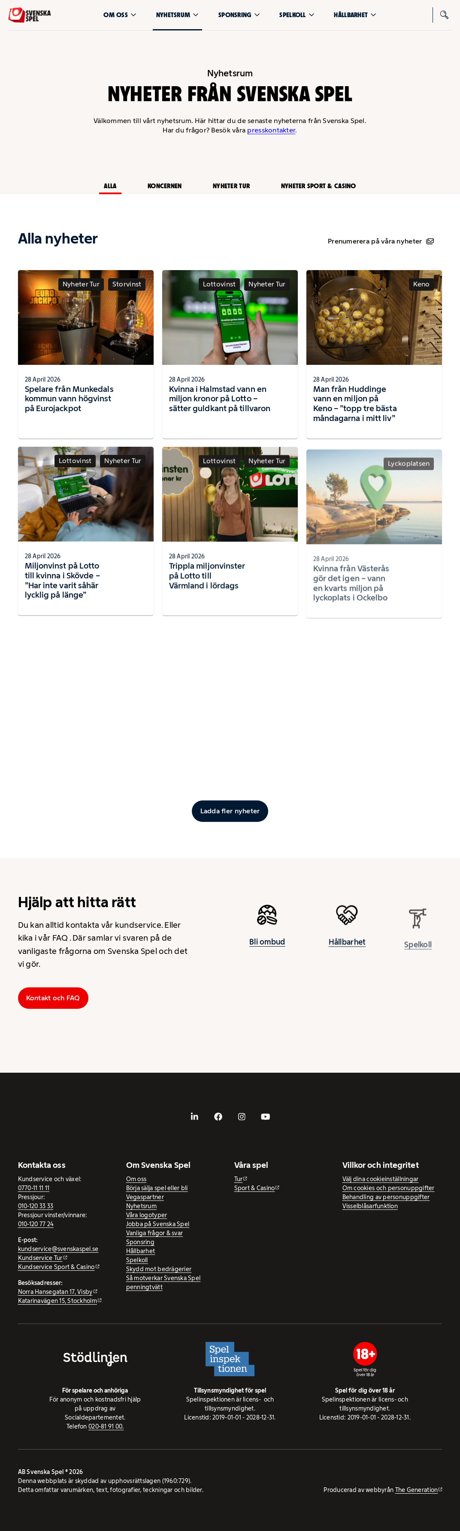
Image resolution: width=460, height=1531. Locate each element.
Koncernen (165, 186)
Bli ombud (267, 945)
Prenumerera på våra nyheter (381, 241)
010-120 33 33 (36, 1206)
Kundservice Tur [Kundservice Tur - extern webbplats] (40, 1258)
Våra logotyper (146, 1215)
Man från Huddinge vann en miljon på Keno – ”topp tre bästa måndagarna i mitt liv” (355, 407)
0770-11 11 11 (34, 1188)
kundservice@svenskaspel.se (58, 1249)
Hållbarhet (355, 15)
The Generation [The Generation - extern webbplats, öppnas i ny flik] (416, 1490)
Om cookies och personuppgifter (388, 1188)
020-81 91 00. (106, 1426)
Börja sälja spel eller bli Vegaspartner (157, 1192)
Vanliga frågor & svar (154, 1233)
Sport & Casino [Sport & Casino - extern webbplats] (254, 1188)
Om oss (119, 15)
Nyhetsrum (177, 15)
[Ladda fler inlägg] (230, 811)
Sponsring (239, 15)
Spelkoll (296, 15)
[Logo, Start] (29, 15)
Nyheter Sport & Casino (318, 186)
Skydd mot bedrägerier (159, 1269)
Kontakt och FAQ (53, 998)
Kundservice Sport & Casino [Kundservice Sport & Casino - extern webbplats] (56, 1267)
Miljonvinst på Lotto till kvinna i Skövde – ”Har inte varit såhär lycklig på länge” (62, 584)
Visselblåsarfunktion (370, 1206)
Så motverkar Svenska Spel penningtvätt (163, 1282)
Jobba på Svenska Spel (158, 1224)
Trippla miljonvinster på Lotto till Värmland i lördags (207, 584)
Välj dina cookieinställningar (380, 1179)
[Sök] (444, 15)
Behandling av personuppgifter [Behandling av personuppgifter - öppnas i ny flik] (386, 1197)
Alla (110, 186)
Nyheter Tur (231, 186)
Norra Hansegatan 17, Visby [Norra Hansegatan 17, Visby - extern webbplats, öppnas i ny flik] (55, 1292)
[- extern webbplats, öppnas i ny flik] (194, 1117)
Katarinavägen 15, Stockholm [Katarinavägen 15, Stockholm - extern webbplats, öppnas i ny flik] (57, 1301)
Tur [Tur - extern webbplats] (238, 1179)
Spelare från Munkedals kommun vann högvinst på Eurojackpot (69, 399)
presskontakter (271, 130)
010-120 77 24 (36, 1224)
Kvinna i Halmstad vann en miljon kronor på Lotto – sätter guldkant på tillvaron (220, 399)
